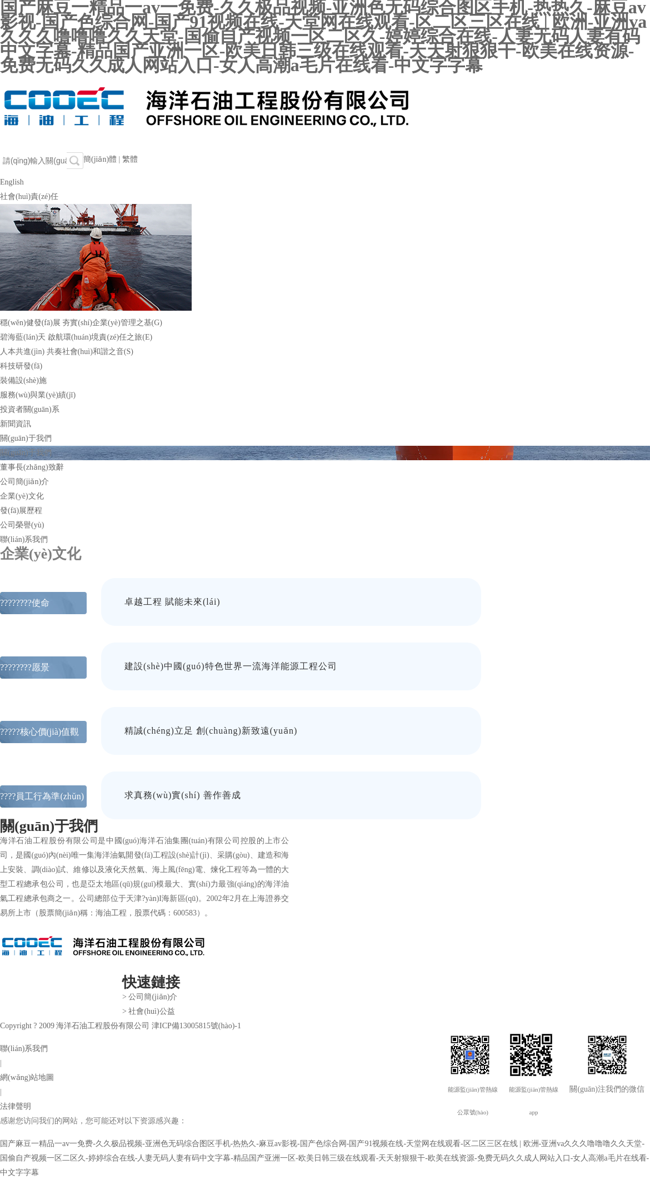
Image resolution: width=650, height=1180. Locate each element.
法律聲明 (15, 1106)
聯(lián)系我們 (24, 539)
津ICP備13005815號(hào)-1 (196, 1026)
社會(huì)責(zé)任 (29, 196)
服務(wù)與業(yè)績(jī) (38, 395)
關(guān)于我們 (26, 438)
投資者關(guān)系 (29, 409)
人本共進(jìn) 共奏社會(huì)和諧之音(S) (66, 351)
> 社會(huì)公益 (148, 1011)
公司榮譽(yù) (22, 525)
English (12, 182)
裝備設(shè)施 (23, 380)
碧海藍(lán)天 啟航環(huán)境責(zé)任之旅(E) (76, 337)
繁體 (130, 159)
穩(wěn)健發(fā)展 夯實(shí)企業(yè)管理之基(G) (81, 322)
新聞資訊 (15, 424)
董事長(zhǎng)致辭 (32, 467)
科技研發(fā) (21, 366)
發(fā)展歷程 (21, 510)
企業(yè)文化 (22, 496)
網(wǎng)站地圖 (27, 1077)
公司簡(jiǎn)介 (24, 481)
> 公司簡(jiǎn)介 (150, 997)
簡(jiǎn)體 (100, 159)
